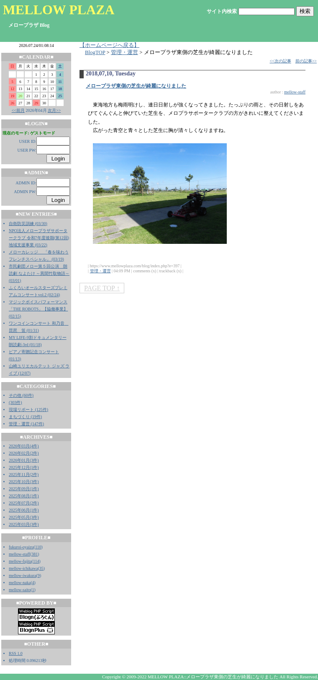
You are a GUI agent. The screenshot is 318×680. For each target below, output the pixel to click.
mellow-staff (19, 554)
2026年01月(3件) (24, 460)
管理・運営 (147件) (26, 423)
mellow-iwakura (22, 575)
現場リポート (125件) (28, 409)
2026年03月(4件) (24, 446)
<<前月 (18, 110)
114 (36, 561)
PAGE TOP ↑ (102, 288)
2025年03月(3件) (24, 524)
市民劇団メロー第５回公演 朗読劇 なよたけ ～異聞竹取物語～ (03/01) (39, 273)
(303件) (15, 402)
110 (38, 547)
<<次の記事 (280, 61)
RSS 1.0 (16, 653)
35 (41, 568)
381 (34, 554)
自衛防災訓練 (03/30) (28, 223)
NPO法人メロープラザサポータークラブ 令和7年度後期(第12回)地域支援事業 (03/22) (39, 237)
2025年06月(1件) (24, 510)
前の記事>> (306, 61)
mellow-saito (20, 589)
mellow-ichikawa (23, 568)
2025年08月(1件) (24, 496)
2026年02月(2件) (24, 453)
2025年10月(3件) (24, 481)
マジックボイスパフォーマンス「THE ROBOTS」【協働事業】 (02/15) (38, 309)
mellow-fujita (20, 561)
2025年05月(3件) (24, 517)
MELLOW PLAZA (59, 9)
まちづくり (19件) (25, 416)
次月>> (54, 110)
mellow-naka (20, 582)
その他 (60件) (21, 395)
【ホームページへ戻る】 (109, 45)
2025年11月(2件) (23, 474)
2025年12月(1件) (24, 467)
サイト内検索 (222, 11)
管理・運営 (124, 52)
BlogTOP (95, 52)
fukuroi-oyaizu (21, 547)
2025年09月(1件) (24, 488)
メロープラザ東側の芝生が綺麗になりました (136, 86)
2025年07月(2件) (24, 503)
